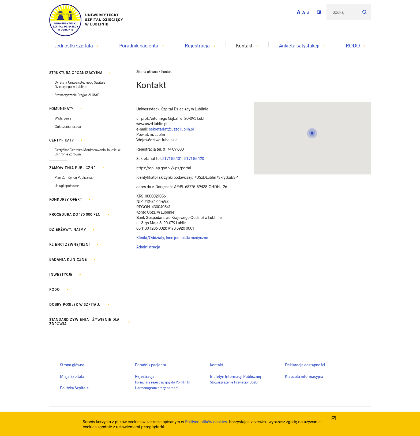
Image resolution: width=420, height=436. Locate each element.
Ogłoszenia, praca (68, 126)
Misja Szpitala (72, 376)
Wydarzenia (63, 118)
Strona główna (72, 364)
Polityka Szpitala (74, 387)
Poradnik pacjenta (150, 364)
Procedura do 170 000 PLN (75, 214)
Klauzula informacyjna (304, 376)
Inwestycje (61, 274)
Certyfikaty (61, 140)
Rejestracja (145, 376)
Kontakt (216, 364)
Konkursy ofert (65, 199)
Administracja (148, 246)
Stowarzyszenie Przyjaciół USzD (77, 95)
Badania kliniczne (68, 259)
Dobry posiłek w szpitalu (75, 304)
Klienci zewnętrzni (69, 244)
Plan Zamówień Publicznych (75, 177)
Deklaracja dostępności (305, 364)
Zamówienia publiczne (72, 168)
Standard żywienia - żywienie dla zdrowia (84, 321)
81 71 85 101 (172, 158)
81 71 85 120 (193, 158)
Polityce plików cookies (206, 421)
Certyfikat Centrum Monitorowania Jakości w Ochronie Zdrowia (88, 152)
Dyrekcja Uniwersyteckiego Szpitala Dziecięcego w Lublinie (80, 84)
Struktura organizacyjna (76, 72)
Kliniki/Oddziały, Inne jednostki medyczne (172, 237)
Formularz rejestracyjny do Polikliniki (162, 382)
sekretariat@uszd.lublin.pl (171, 128)
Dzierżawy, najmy (67, 229)
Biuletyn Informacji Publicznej (235, 376)
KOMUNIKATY (61, 108)
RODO (54, 289)
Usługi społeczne (67, 186)
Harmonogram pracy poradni (156, 388)
